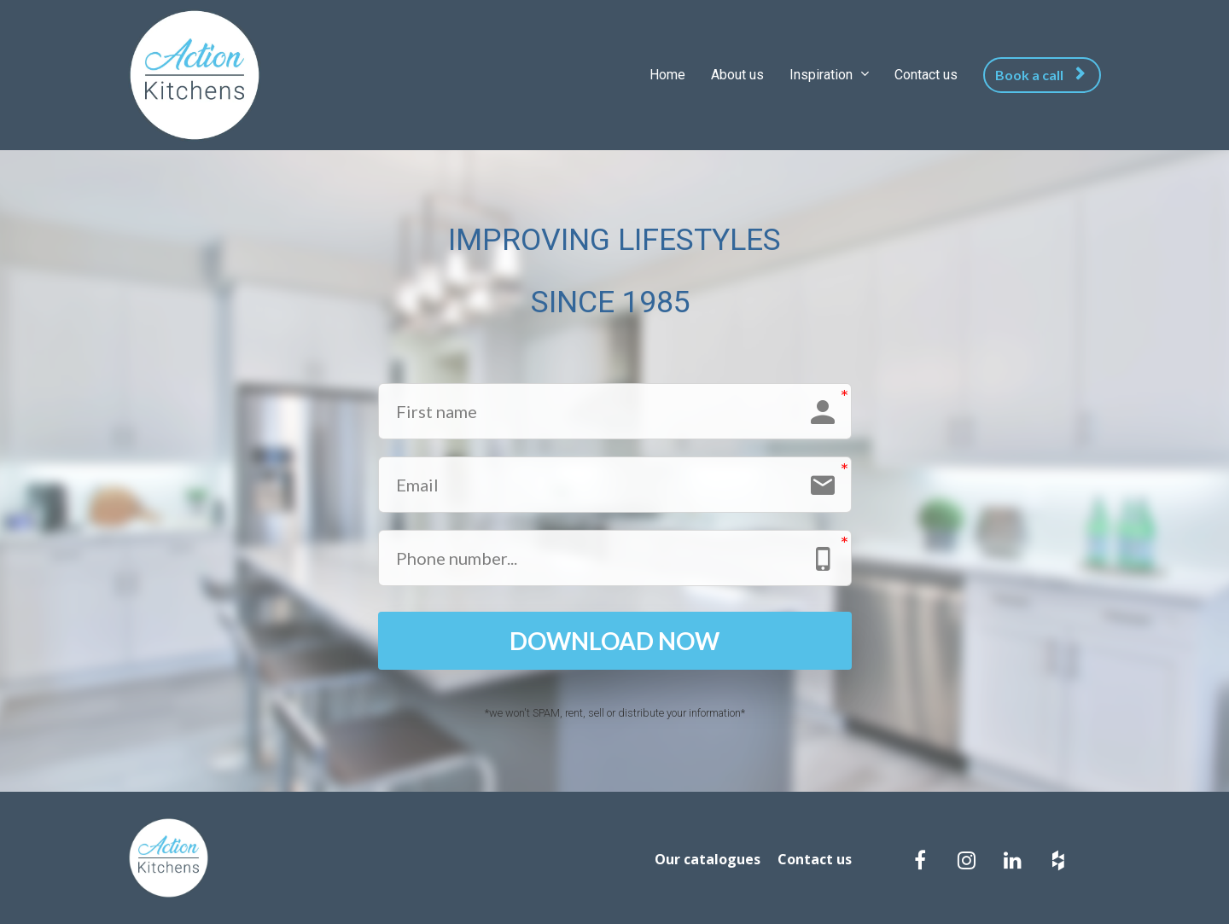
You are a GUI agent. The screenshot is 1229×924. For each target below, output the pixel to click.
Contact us (926, 75)
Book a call (1040, 75)
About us (737, 75)
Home (667, 75)
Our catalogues (707, 860)
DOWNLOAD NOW (614, 640)
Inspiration (822, 75)
